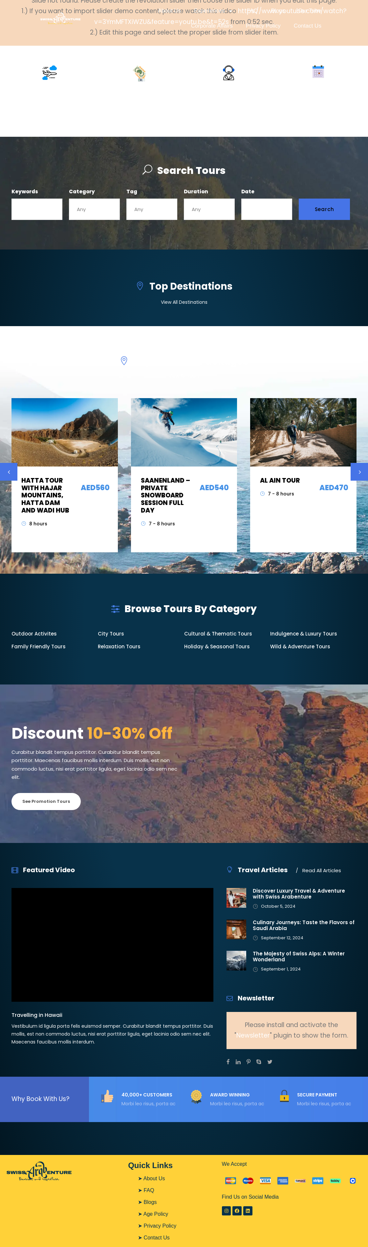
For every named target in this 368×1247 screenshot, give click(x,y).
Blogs (278, 11)
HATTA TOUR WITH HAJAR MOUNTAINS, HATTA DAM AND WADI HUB (45, 495)
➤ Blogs (147, 1202)
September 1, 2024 (281, 969)
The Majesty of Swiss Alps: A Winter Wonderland (299, 956)
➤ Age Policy (153, 1214)
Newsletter (253, 1035)
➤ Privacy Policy (157, 1226)
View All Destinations (184, 302)
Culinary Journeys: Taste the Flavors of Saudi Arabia (304, 925)
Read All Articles (318, 870)
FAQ (252, 11)
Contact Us (307, 26)
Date (247, 191)
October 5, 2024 (278, 906)
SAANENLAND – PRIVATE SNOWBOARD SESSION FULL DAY (165, 495)
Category (82, 191)
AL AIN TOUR (280, 480)
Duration (196, 191)
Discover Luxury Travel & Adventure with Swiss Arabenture (299, 893)
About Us (169, 11)
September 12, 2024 (282, 938)
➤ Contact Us (154, 1237)
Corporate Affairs (212, 26)
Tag (131, 191)
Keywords (24, 191)
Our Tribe (309, 11)
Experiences (214, 11)
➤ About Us (151, 1178)
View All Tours (184, 375)
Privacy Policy (263, 26)
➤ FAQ (146, 1190)
